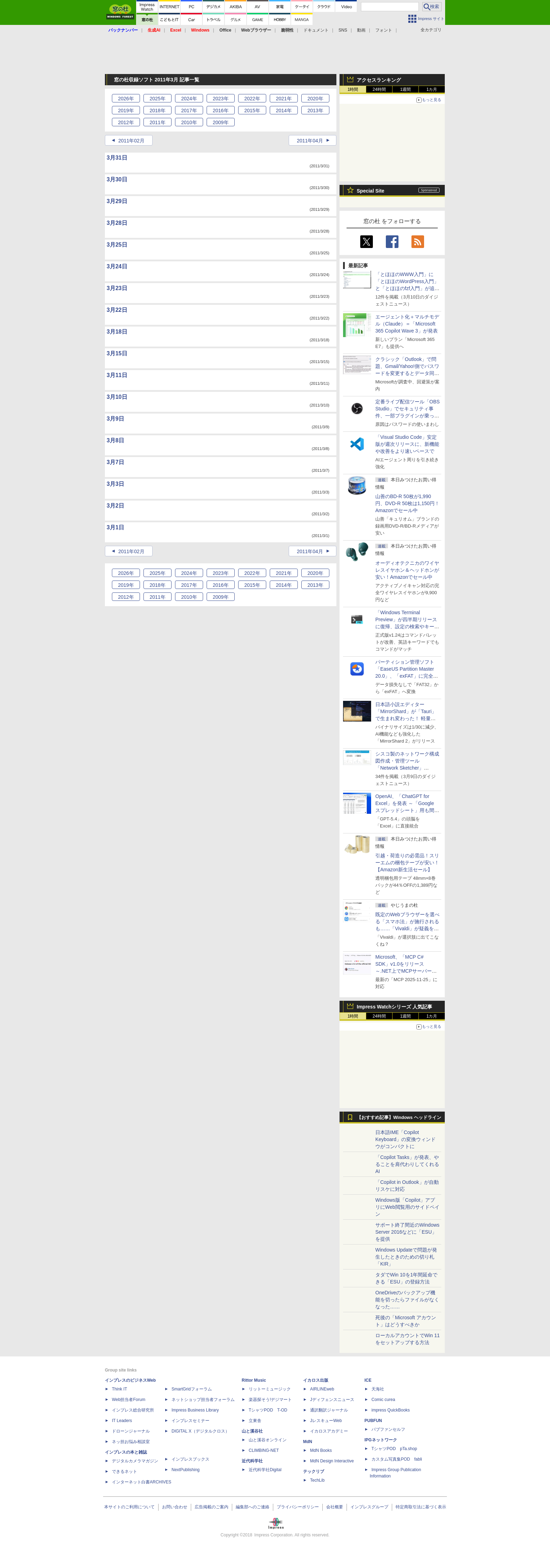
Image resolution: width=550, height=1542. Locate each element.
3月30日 (117, 179)
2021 (283, 98)
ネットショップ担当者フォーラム (203, 1399)
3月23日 (117, 288)
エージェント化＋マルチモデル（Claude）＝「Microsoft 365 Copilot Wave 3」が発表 (407, 324)
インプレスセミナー (190, 1420)
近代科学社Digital (265, 1469)
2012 (126, 122)
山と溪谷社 (252, 1431)
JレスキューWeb (326, 1420)
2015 (252, 110)
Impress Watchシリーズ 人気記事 (394, 1007)
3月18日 (117, 332)
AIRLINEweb (322, 1389)
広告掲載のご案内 (211, 1506)
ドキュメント (316, 30)
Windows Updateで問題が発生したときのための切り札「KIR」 (406, 1257)
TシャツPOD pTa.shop (394, 1448)
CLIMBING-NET (264, 1450)
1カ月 (432, 89)
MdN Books (321, 1450)
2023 (220, 98)
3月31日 (117, 158)
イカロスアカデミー (329, 1431)
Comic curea (383, 1399)
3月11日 (117, 375)
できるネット (124, 1471)
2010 (189, 122)
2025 (157, 98)
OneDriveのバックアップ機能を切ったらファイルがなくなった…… (407, 1299)
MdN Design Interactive (332, 1461)
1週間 (405, 89)
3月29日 (117, 201)
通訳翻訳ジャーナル (329, 1410)
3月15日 (117, 353)
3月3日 (115, 484)
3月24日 (117, 266)
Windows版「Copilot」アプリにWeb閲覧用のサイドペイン (407, 1207)
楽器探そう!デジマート (270, 1399)
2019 (126, 110)
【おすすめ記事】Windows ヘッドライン (399, 1117)
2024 (189, 98)
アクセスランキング (379, 80)
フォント (383, 30)
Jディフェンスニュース (332, 1399)
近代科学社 (252, 1461)
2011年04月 (310, 140)
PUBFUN (373, 1420)
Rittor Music (254, 1380)
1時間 (353, 89)
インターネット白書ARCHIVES (141, 1482)
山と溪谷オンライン (268, 1439)
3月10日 (117, 397)
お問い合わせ (174, 1506)
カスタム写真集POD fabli (396, 1459)
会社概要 (334, 1506)
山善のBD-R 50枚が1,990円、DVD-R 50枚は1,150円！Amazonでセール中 (407, 503)
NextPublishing (186, 1469)
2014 (283, 110)
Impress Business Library (195, 1410)
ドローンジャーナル (131, 1431)
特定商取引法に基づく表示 (421, 1506)
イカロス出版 (315, 1380)
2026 (126, 98)
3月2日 (115, 506)
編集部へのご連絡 (252, 1506)
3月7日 (115, 462)
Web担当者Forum (128, 1399)
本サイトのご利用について (129, 1506)
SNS (342, 30)
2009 (220, 122)
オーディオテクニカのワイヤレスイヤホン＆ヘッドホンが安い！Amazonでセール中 (407, 570)
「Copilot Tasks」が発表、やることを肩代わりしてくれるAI (407, 1164)
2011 (157, 122)
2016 (220, 110)
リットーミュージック (270, 1389)
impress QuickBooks (390, 1410)
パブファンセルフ (388, 1429)
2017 (189, 110)
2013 (315, 110)
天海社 (377, 1389)
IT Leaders (122, 1420)
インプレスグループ (369, 1506)
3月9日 (115, 419)
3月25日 (117, 245)
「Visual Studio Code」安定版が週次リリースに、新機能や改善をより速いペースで (407, 444)
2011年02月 (131, 140)
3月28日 (117, 223)
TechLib (317, 1480)
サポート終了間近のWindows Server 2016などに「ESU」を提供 (407, 1232)
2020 (315, 98)
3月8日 (115, 440)
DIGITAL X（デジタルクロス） (200, 1431)
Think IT (119, 1389)
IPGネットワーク (380, 1439)
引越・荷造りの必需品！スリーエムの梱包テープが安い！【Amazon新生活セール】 (407, 862)
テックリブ (313, 1471)
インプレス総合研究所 (133, 1410)
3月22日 (117, 310)
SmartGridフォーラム (192, 1389)
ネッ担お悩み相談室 (131, 1441)
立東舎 (255, 1420)
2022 (252, 98)
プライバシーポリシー (298, 1506)
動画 (361, 30)
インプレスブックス (190, 1459)
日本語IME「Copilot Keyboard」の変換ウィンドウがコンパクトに (405, 1139)
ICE (367, 1380)
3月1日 (115, 527)
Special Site (370, 191)
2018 (157, 110)
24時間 (379, 89)
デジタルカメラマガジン (135, 1461)
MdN (307, 1441)
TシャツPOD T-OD (268, 1410)
